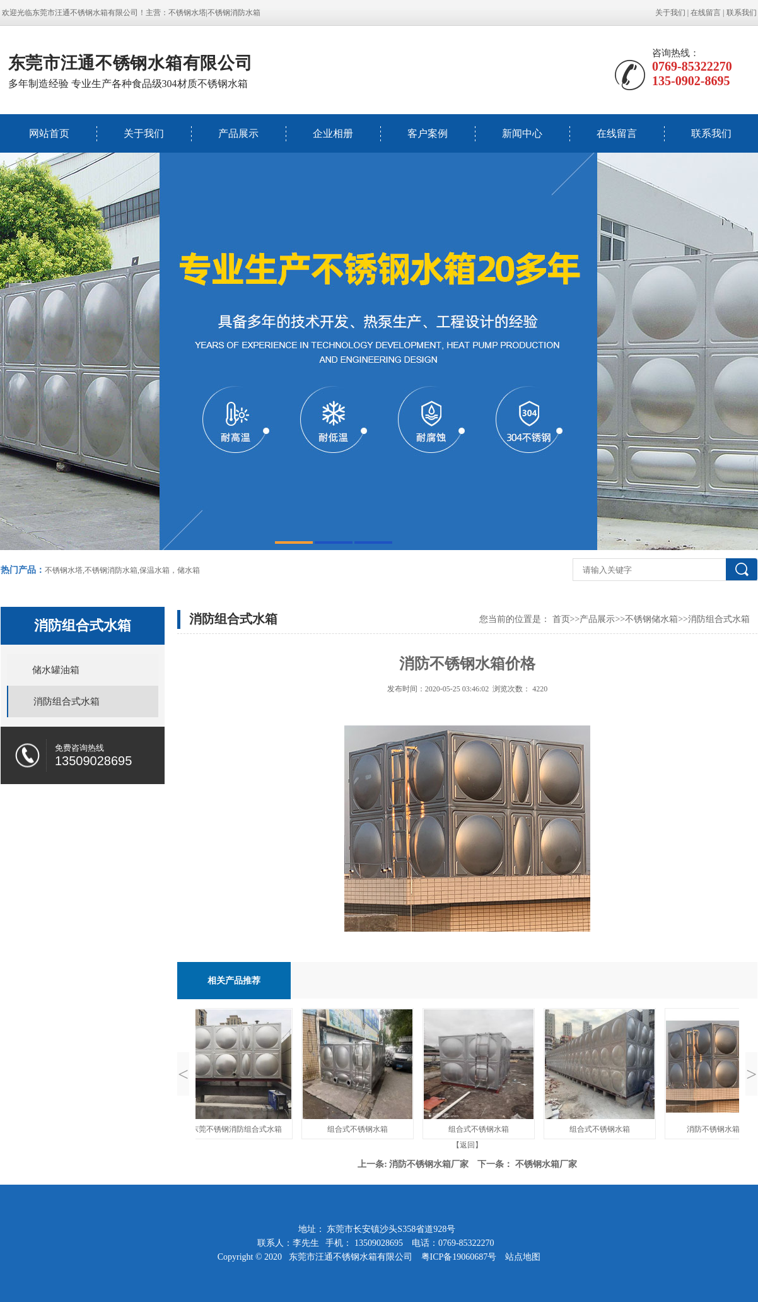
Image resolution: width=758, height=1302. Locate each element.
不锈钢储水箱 (651, 619)
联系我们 (741, 12)
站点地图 (522, 1257)
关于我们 (670, 12)
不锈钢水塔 (187, 12)
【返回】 (467, 1145)
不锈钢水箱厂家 (546, 1164)
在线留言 (706, 12)
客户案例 (427, 133)
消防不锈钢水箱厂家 (429, 1164)
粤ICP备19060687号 (460, 1257)
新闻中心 (522, 133)
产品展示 (238, 133)
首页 (561, 619)
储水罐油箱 (55, 670)
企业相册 (333, 133)
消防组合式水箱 (66, 701)
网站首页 (49, 133)
